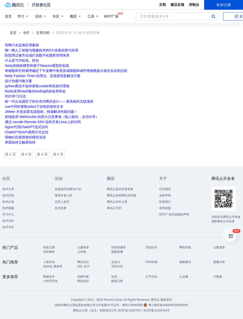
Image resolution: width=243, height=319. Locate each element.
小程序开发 (50, 281)
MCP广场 (111, 16)
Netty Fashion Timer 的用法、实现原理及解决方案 (42, 76)
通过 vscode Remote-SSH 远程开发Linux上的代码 (43, 122)
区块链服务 (118, 247)
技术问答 (8, 195)
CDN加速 (151, 262)
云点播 (183, 276)
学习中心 (8, 214)
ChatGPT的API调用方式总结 (26, 132)
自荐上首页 (62, 201)
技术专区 (8, 227)
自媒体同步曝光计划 (68, 189)
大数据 (217, 276)
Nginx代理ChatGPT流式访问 (26, 127)
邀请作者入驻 (63, 195)
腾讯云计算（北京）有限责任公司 (95, 310)
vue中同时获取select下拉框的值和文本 (34, 106)
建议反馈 (177, 5)
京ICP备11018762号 (156, 310)
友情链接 (165, 208)
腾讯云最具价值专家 (120, 189)
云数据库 (219, 247)
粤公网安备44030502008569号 (168, 305)
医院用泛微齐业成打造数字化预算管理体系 (37, 55)
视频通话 (185, 262)
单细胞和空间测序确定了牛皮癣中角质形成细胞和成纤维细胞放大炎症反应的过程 (66, 71)
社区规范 (165, 189)
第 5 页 (58, 154)
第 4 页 (42, 154)
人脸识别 (49, 262)
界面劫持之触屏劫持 (20, 142)
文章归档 (43, 33)
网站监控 (83, 281)
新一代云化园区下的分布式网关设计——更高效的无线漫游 (49, 101)
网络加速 (185, 247)
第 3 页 (26, 154)
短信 (114, 276)
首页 (8, 16)
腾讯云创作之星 (117, 201)
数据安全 (49, 276)
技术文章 (8, 189)
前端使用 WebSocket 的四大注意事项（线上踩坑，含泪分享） (52, 117)
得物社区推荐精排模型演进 (25, 137)
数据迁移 (117, 281)
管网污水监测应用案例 (22, 45)
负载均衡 (83, 276)
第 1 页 (10, 154)
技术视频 (8, 208)
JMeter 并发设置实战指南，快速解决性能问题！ (41, 112)
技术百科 (8, 220)
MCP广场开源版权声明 (174, 214)
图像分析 (219, 262)
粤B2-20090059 (132, 305)
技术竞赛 (60, 208)
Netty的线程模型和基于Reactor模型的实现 (37, 66)
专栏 (26, 33)
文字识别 (151, 276)
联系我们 (165, 201)
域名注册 (49, 247)
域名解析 (49, 251)
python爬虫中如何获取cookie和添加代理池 (37, 86)
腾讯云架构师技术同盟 (121, 195)
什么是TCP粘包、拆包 (22, 60)
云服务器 (83, 247)
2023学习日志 (15, 96)
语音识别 (117, 266)
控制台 (194, 5)
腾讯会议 (83, 262)
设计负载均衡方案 (18, 81)
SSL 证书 (83, 266)
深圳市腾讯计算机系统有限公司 (75, 305)
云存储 (81, 251)
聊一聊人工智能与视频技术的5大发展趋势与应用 (41, 50)
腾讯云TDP (114, 208)
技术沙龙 (8, 201)
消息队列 (151, 247)
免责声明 (165, 195)
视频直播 (117, 251)
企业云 (115, 262)
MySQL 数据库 (52, 266)
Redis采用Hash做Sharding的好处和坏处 (35, 91)
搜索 (213, 16)
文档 (162, 5)
